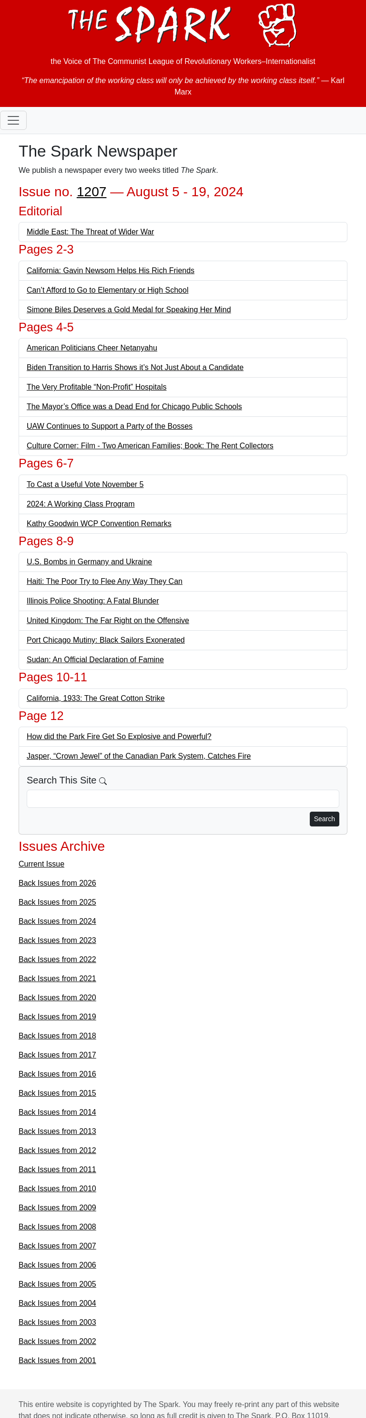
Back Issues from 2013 (57, 1131)
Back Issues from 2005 (57, 1284)
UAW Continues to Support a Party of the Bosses (110, 426)
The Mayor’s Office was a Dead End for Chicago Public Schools (134, 406)
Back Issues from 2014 (57, 1112)
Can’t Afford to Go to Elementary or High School (107, 290)
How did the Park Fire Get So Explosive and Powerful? (119, 736)
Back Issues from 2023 (57, 940)
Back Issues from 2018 (57, 1036)
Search (324, 819)
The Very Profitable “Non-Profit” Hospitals (96, 387)
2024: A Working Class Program (80, 504)
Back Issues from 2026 (57, 883)
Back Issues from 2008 (57, 1227)
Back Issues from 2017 (57, 1055)
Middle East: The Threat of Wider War (90, 232)
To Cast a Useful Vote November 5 (85, 484)
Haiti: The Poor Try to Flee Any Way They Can (105, 581)
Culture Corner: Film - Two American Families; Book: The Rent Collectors (150, 446)
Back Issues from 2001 (57, 1360)
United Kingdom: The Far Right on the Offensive (108, 620)
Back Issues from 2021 (57, 978)
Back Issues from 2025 (57, 902)
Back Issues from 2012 (57, 1150)
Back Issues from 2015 (57, 1093)
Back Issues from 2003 (57, 1322)
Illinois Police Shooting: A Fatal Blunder (93, 601)
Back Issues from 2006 (57, 1265)
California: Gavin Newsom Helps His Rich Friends (110, 270)
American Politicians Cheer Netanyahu (92, 348)
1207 (92, 191)
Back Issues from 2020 (57, 998)
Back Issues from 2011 (57, 1169)
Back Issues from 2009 (57, 1208)
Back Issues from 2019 (57, 1017)
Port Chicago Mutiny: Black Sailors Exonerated (106, 640)
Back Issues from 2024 (57, 921)
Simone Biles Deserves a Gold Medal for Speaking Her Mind (129, 310)
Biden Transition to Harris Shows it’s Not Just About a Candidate (135, 367)
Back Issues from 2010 (57, 1189)
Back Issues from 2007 (57, 1246)
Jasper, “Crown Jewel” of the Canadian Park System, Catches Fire (139, 756)
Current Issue (41, 864)
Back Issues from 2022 (57, 959)
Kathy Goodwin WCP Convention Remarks (99, 523)
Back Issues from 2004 (57, 1303)
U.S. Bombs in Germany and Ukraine (89, 562)
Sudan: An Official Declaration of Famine (95, 660)
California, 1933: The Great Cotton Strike (96, 698)
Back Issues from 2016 (57, 1074)
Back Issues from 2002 (57, 1341)
